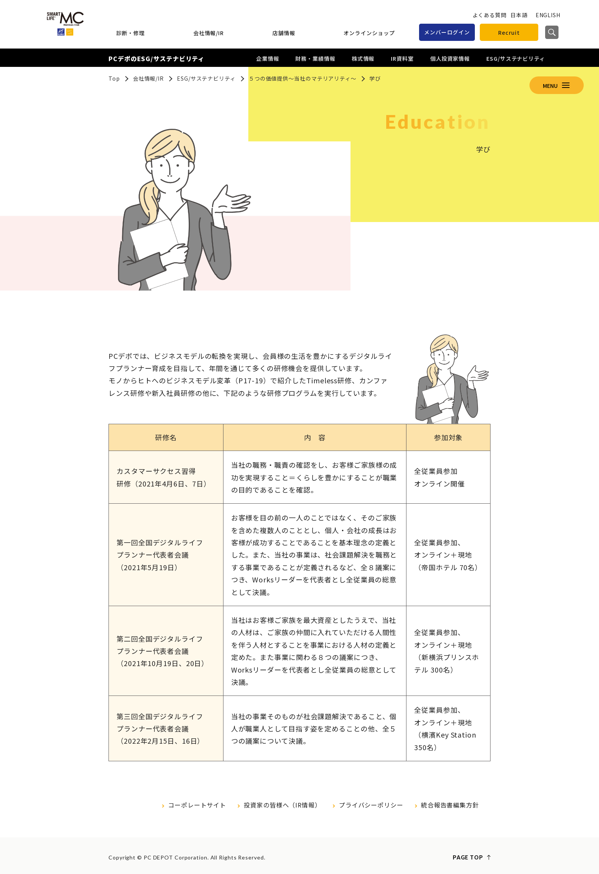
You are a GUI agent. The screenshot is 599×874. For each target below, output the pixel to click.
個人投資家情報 (450, 58)
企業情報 (267, 58)
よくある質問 (490, 15)
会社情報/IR (208, 33)
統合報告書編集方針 (450, 804)
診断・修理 (130, 33)
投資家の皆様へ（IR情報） (282, 804)
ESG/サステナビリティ (515, 58)
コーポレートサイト (197, 804)
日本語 (519, 15)
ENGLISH (548, 15)
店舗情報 (283, 33)
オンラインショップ (369, 33)
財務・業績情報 (315, 58)
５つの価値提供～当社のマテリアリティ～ (302, 78)
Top (114, 78)
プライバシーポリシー (371, 804)
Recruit (509, 32)
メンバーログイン (446, 32)
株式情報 (363, 58)
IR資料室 (402, 58)
